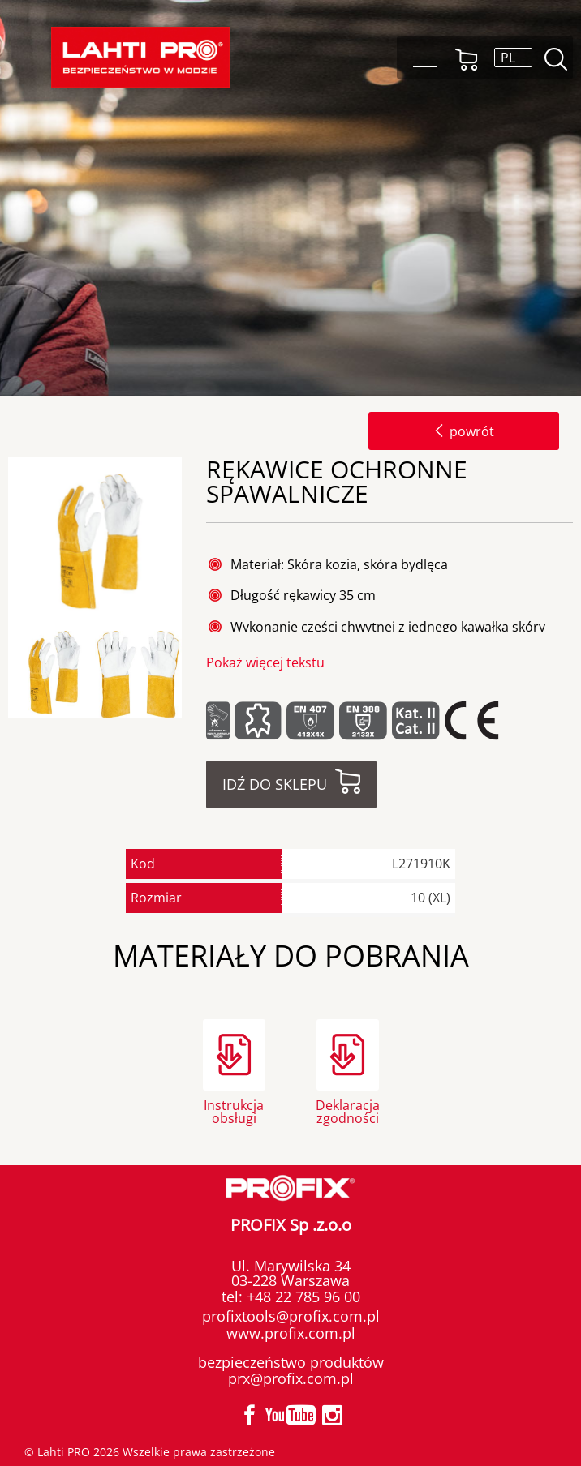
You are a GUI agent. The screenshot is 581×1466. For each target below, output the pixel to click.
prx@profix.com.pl (291, 1378)
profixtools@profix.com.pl (291, 1316)
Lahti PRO (140, 57)
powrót (463, 431)
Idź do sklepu (274, 784)
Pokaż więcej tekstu (265, 662)
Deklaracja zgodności (348, 1110)
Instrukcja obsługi (234, 1110)
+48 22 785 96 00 (301, 1296)
